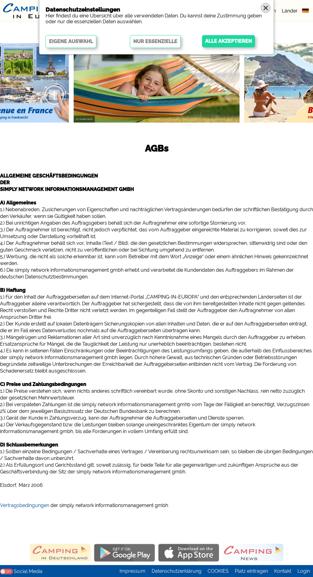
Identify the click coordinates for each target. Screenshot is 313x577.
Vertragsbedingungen (24, 505)
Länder (290, 11)
